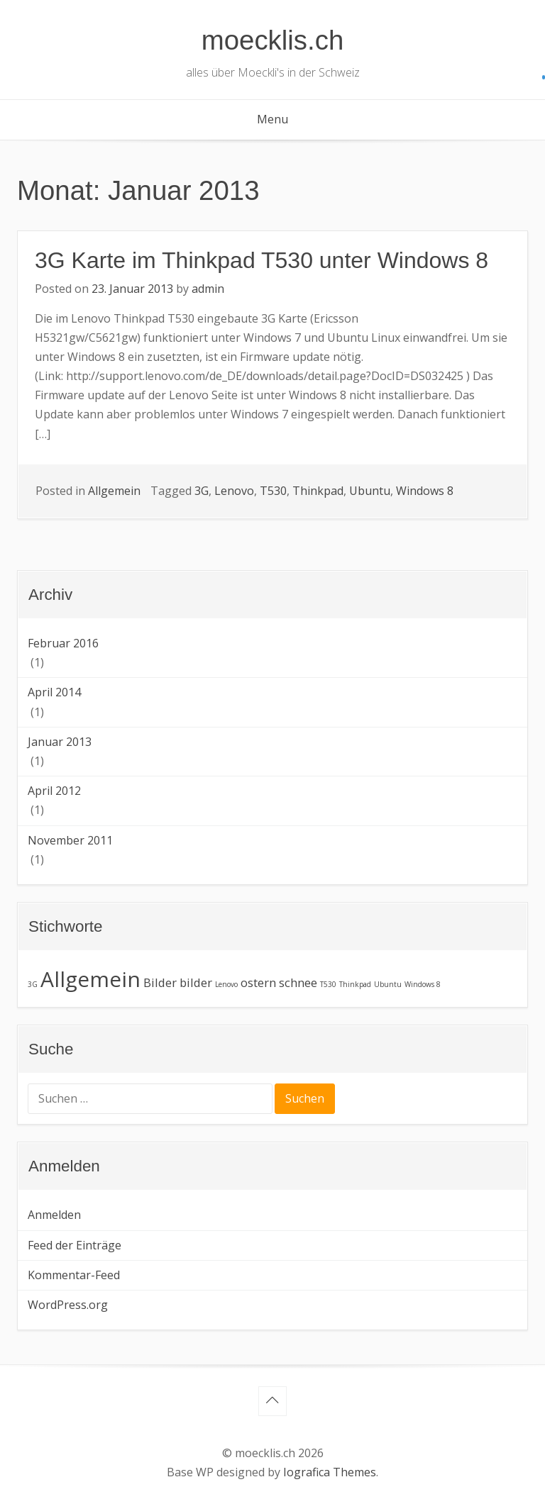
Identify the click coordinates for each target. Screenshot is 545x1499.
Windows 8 (424, 490)
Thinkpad (317, 490)
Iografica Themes (329, 1472)
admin (208, 288)
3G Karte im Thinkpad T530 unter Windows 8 (261, 260)
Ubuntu (369, 490)
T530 (273, 490)
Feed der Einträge (74, 1245)
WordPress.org (68, 1305)
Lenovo (234, 490)
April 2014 (54, 692)
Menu (272, 119)
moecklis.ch (273, 40)
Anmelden (54, 1214)
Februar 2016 (63, 643)
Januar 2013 (60, 742)
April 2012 (54, 790)
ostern (258, 982)
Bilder (160, 982)
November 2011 (70, 840)
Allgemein (114, 490)
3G (201, 490)
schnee (298, 982)
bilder (196, 982)
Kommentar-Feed (74, 1275)
